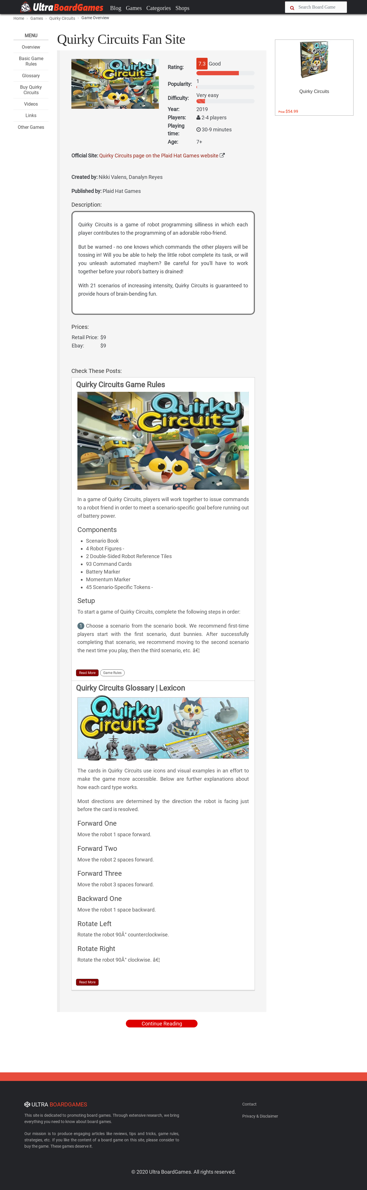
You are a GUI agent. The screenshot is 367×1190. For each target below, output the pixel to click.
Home (18, 18)
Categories (158, 8)
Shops (182, 8)
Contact (249, 1104)
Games (134, 8)
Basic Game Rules (31, 61)
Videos (31, 104)
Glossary (31, 75)
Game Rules (112, 673)
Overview (31, 47)
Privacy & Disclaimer (260, 1116)
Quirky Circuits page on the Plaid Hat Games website (158, 156)
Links (31, 115)
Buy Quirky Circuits (31, 89)
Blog (115, 8)
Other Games (31, 127)
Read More (87, 673)
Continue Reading (162, 1024)
